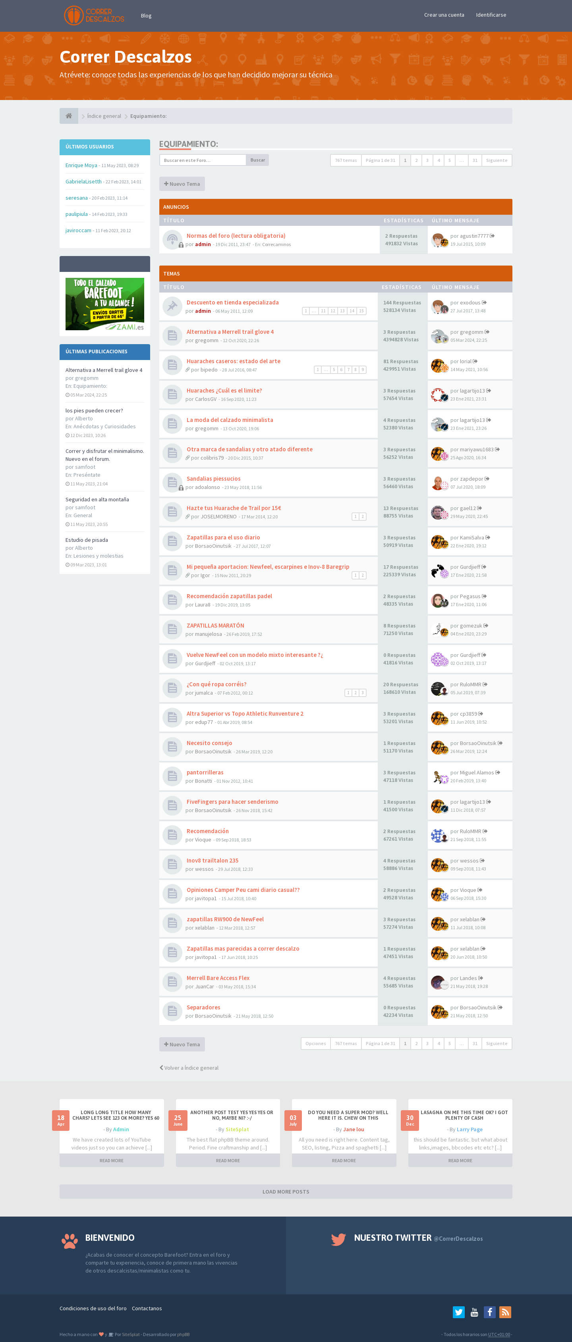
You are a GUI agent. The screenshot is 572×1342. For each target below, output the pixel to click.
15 (361, 311)
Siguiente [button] (497, 160)
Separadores (203, 1007)
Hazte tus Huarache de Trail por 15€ (233, 508)
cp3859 (468, 713)
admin (203, 244)
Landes (468, 978)
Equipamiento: (90, 385)
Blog (146, 15)
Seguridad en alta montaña (97, 499)
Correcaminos (276, 244)
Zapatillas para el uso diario (223, 537)
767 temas (346, 160)
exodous (470, 302)
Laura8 (203, 604)
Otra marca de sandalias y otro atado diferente (249, 449)
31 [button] (475, 160)
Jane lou (353, 1129)
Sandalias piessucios (213, 478)
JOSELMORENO (219, 516)
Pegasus (470, 596)
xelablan (204, 927)
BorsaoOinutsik (213, 545)
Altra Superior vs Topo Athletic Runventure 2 (244, 713)
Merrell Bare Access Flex (217, 978)
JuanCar (204, 986)
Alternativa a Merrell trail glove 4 (104, 370)
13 (342, 311)
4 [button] (438, 160)
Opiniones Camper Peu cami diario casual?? (243, 889)
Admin (121, 1129)
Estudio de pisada (87, 539)
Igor (205, 575)
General (82, 515)
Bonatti (203, 780)
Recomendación (207, 831)
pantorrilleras (205, 772)
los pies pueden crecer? (94, 410)
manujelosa (208, 633)
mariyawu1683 (477, 449)
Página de (380, 160)
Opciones (315, 1043)
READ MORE (112, 1160)
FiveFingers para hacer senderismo (232, 801)
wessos (204, 868)
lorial (466, 361)
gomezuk (471, 625)
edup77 (204, 722)
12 (332, 311)
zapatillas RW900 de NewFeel (225, 919)
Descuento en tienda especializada (232, 302)
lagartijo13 (472, 390)
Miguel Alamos (477, 772)
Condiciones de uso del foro (93, 1308)
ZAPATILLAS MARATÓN (215, 625)
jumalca (204, 692)
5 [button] (449, 160)
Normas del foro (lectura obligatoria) (236, 235)
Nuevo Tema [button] (182, 183)
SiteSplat (237, 1129)
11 (323, 311)
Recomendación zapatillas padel (229, 596)
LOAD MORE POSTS (286, 1191)
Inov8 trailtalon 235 (212, 860)
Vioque (203, 839)
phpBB (183, 1334)
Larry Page (470, 1129)
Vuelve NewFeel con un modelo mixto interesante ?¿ (254, 654)
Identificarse (491, 14)
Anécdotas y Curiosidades (104, 426)
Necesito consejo (209, 743)
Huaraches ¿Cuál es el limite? (224, 390)
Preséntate (86, 474)
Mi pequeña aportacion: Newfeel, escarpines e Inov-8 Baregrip (267, 566)
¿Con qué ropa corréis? (216, 684)
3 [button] (427, 160)
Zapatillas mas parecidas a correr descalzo (243, 948)
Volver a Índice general (188, 1067)
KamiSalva (472, 537)
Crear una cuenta (444, 14)
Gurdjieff (470, 566)
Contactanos (147, 1308)
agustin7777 (474, 235)
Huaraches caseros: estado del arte (233, 361)
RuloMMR (470, 684)
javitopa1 (206, 898)
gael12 (468, 508)
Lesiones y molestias (98, 555)
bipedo (209, 369)
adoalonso (207, 487)
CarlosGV (205, 398)
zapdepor (471, 478)
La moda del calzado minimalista (229, 420)
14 (352, 311)
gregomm (206, 340)
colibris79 (212, 457)
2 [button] (416, 160)
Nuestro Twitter (418, 1237)
